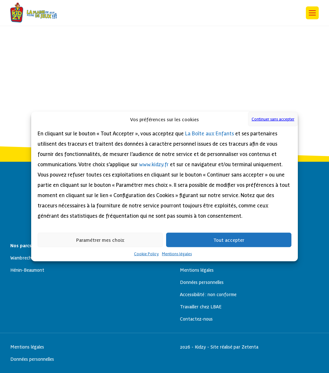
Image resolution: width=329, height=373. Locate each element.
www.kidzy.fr (154, 164)
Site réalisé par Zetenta (234, 347)
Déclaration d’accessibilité (140, 49)
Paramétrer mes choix (100, 239)
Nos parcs (121, 73)
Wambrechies (125, 92)
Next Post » (23, 30)
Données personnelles (135, 55)
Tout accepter (228, 239)
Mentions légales (177, 254)
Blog (115, 37)
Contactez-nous (196, 319)
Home (117, 61)
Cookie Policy (146, 254)
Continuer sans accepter (273, 119)
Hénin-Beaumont (130, 80)
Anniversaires (125, 31)
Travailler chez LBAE (201, 306)
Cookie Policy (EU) (130, 43)
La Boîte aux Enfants (209, 134)
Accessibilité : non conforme (208, 294)
